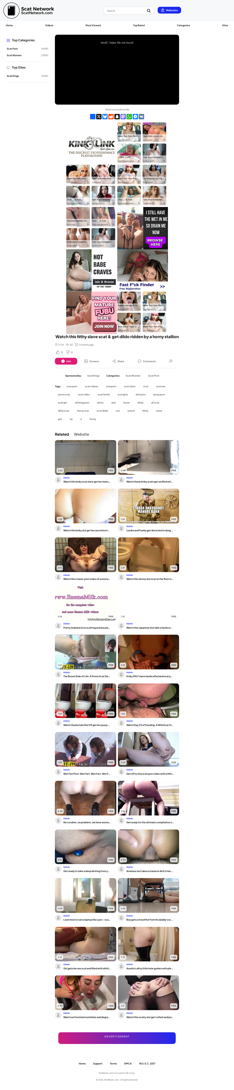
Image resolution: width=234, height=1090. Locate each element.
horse (126, 402)
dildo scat (63, 410)
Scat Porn (153, 375)
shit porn (140, 394)
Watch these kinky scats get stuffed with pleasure (150, 481)
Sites (225, 25)
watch (131, 410)
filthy (145, 410)
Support (97, 1063)
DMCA (128, 1063)
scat (145, 386)
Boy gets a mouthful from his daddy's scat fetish (150, 919)
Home (9, 25)
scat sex (161, 386)
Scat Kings (93, 375)
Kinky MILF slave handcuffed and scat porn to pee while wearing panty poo (150, 676)
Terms (113, 1063)
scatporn (111, 386)
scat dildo (102, 410)
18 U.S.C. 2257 (147, 1063)
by (71, 418)
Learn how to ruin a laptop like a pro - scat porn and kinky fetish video (87, 919)
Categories (183, 25)
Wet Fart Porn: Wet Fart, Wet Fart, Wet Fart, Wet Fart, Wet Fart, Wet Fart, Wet (87, 773)
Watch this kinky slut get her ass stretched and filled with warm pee (87, 530)
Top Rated (139, 25)
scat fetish (104, 394)
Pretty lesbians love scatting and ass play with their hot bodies (87, 627)
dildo (140, 402)
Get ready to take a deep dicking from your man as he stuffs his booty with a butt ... (87, 871)
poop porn (159, 394)
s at (118, 410)
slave (159, 410)
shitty (100, 402)
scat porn (72, 386)
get (60, 418)
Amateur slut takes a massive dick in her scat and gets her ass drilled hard (150, 871)
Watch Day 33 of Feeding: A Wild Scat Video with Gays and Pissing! (150, 724)
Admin (66, 477)
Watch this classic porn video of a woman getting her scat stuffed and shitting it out (87, 578)
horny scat (83, 410)
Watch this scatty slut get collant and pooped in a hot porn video (150, 1017)
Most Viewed (93, 25)
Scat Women (133, 375)
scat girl (62, 402)
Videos (49, 25)
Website (81, 434)
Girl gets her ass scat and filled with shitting (87, 968)
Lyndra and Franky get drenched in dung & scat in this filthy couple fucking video (150, 530)
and (113, 402)
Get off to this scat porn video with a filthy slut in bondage (150, 773)
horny (93, 418)
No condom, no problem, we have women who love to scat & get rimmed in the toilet (87, 822)
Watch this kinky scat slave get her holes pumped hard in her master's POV (87, 481)
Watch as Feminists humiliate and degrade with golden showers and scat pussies (87, 1017)
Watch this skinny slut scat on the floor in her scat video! (150, 578)
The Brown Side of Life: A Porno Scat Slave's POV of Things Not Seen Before (87, 676)
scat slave (130, 386)
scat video (84, 394)
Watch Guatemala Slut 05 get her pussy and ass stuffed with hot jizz (87, 724)
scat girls (123, 394)
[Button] (66, 361)
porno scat (64, 394)
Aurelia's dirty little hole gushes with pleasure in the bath (150, 968)
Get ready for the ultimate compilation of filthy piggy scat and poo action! (150, 822)
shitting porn (82, 402)
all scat (155, 402)
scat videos (91, 386)
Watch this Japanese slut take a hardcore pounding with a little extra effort (150, 627)
